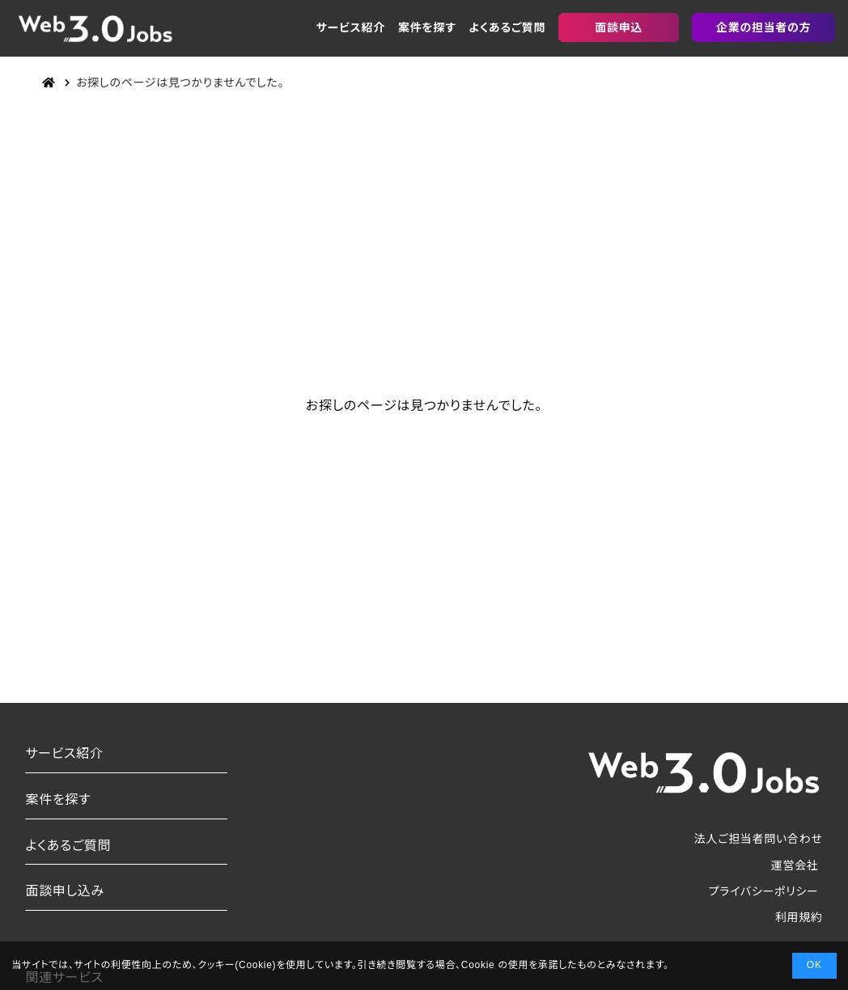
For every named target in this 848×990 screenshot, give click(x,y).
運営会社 (795, 865)
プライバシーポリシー (764, 891)
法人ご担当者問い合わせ (758, 838)
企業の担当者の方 (763, 27)
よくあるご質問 (507, 27)
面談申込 (618, 27)
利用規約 (799, 917)
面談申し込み (64, 891)
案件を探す (427, 27)
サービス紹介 (350, 27)
